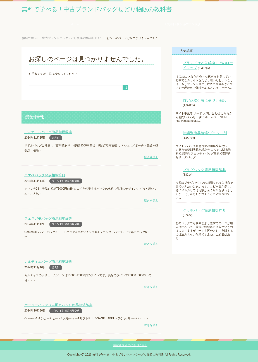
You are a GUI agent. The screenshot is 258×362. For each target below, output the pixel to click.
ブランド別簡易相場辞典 (66, 181)
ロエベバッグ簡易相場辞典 (44, 175)
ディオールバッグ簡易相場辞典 (48, 132)
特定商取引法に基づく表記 (204, 101)
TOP (61, 38)
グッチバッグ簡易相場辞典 (204, 211)
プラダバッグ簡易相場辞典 (204, 171)
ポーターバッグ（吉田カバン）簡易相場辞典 (58, 305)
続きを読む (151, 157)
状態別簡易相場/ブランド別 (182, 24)
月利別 (55, 138)
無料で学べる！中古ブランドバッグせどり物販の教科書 (103, 9)
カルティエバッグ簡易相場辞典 (48, 262)
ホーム (75, 24)
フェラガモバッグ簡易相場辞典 (48, 219)
